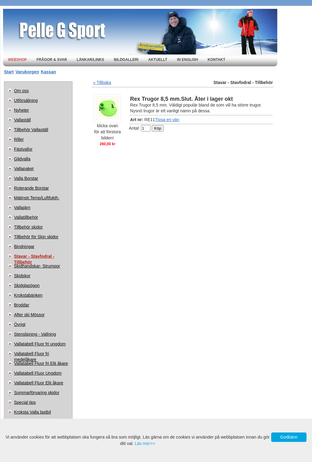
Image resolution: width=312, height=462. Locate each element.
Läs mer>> (145, 443)
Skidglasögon (27, 285)
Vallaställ (22, 119)
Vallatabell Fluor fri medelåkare (31, 355)
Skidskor (22, 275)
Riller (19, 139)
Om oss (21, 90)
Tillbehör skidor (28, 227)
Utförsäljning (26, 100)
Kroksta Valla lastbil (32, 412)
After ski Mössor (29, 314)
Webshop (17, 60)
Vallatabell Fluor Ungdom (38, 373)
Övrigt (19, 324)
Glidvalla (22, 158)
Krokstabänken (28, 295)
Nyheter (21, 110)
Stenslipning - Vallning (35, 334)
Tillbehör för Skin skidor (36, 236)
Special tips (25, 402)
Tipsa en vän (167, 119)
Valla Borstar (26, 178)
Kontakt (216, 60)
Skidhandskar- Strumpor (37, 266)
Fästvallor (23, 149)
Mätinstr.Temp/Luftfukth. (36, 197)
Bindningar (24, 246)
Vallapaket (24, 168)
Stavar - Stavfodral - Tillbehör (34, 257)
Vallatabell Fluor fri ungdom (40, 343)
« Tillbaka (102, 82)
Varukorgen (27, 71)
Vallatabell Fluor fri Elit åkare (41, 363)
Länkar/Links (90, 60)
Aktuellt (157, 60)
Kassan (48, 71)
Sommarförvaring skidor (36, 392)
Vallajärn (22, 207)
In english (187, 60)
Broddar (21, 305)
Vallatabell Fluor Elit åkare (38, 382)
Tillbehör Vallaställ (31, 129)
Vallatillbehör (26, 217)
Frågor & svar (52, 60)
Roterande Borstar (31, 188)
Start (9, 71)
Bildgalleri (126, 60)
